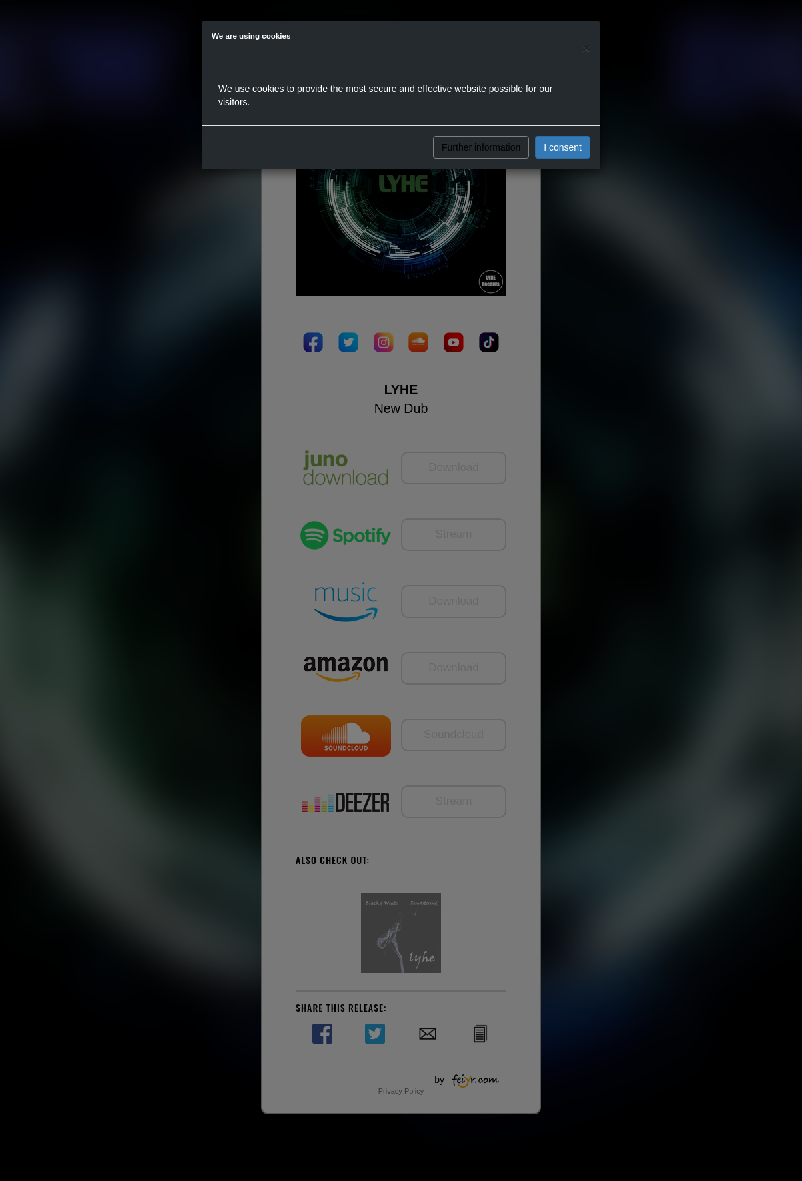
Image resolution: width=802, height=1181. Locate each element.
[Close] (586, 48)
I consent (563, 147)
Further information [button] (481, 147)
